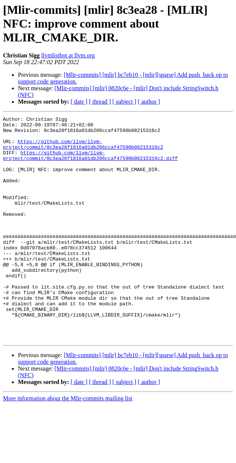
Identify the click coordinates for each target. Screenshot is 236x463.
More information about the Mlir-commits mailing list (67, 443)
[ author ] (149, 101)
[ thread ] (100, 101)
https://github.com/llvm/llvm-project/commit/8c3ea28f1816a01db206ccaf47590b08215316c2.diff (90, 163)
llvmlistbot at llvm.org (67, 55)
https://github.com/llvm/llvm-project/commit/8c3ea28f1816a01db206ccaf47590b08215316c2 (83, 150)
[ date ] (79, 101)
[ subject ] (124, 101)
